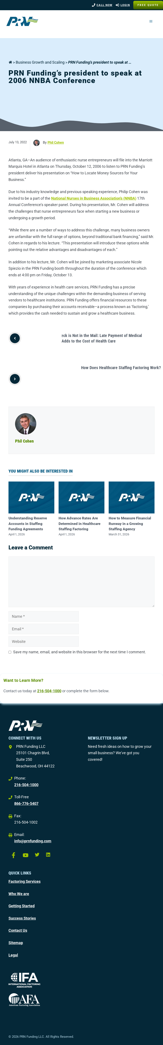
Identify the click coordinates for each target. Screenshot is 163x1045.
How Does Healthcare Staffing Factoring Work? (121, 367)
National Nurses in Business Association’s (87, 198)
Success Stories (22, 918)
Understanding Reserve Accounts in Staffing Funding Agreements (27, 523)
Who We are (18, 894)
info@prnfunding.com (32, 841)
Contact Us (17, 930)
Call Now (104, 5)
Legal (13, 955)
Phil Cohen (56, 142)
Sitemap (15, 942)
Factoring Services (24, 881)
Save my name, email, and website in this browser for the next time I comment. (79, 652)
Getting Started (21, 906)
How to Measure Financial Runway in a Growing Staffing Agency (130, 523)
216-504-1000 (49, 691)
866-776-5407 (26, 803)
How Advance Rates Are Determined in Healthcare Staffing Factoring (79, 523)
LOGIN (125, 5)
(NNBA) (129, 198)
